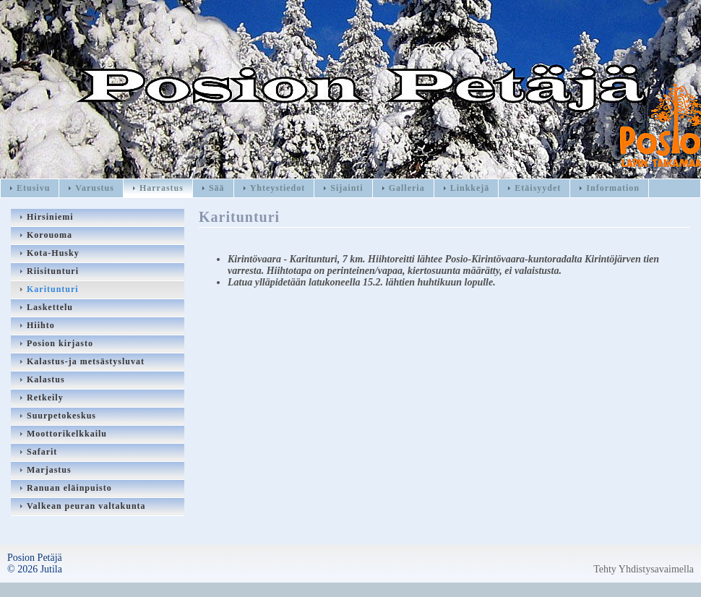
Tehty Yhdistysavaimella (643, 569)
